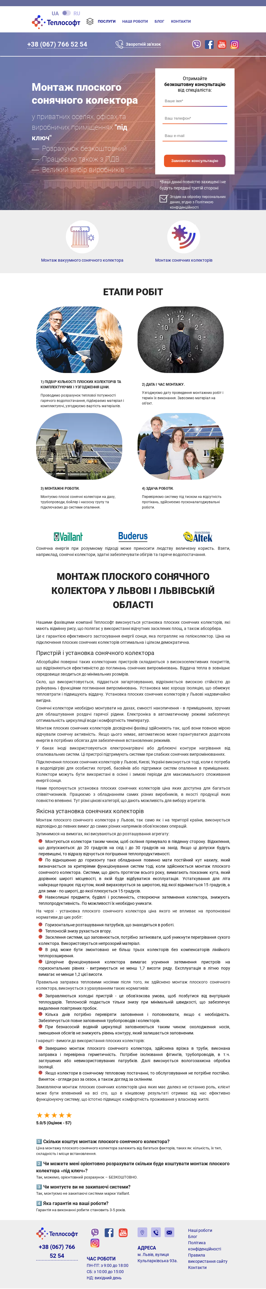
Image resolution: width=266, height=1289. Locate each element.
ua (55, 13)
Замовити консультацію (194, 161)
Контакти (181, 21)
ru (76, 13)
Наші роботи (135, 21)
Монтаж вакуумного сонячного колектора (82, 260)
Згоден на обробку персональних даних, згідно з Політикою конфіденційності (198, 202)
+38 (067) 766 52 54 (57, 44)
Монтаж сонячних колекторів (184, 260)
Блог (159, 21)
